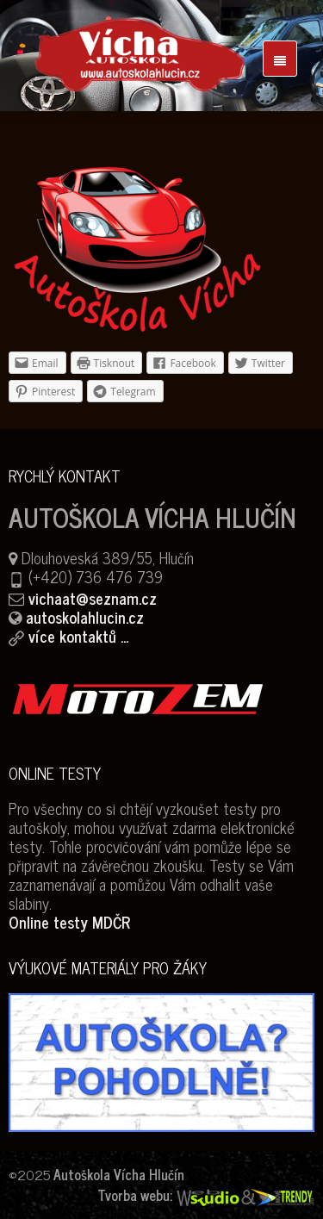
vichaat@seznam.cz (92, 598)
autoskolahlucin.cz (85, 617)
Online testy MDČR (69, 922)
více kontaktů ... (78, 636)
